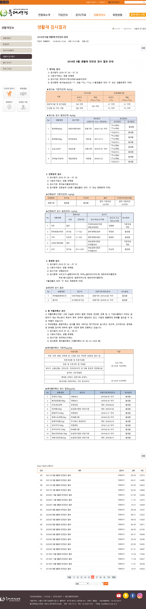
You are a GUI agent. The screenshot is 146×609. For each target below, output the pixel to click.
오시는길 (47, 596)
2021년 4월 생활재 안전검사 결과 (58, 475)
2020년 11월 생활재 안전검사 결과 (59, 500)
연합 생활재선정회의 (71, 596)
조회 (142, 470)
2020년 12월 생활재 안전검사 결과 (59, 495)
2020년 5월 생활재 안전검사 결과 (58, 529)
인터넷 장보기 (115, 2)
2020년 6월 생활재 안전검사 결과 (58, 524)
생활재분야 (7, 38)
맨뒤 (113, 577)
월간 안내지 (7, 63)
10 (109, 577)
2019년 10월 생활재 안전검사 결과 (59, 564)
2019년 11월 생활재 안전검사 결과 (59, 559)
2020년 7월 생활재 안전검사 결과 (58, 520)
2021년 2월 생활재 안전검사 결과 (58, 485)
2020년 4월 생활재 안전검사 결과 (58, 534)
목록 (143, 48)
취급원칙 (6, 44)
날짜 (133, 470)
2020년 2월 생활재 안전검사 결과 (58, 544)
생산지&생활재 (8, 50)
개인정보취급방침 (36, 596)
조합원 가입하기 (91, 2)
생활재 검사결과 (9, 56)
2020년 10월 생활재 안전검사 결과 (59, 505)
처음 (69, 577)
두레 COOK (7, 69)
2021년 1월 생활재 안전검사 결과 (58, 490)
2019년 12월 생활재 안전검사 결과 (59, 554)
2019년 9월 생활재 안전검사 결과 (58, 569)
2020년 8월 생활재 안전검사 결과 (58, 515)
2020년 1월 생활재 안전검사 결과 (58, 549)
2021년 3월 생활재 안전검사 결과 (58, 480)
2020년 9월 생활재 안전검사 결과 (58, 510)
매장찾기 (102, 2)
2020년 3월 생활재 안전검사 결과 (58, 539)
